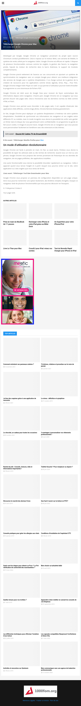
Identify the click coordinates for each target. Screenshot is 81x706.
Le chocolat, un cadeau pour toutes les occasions (20, 432)
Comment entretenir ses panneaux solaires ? (18, 364)
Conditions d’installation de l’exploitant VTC (56, 533)
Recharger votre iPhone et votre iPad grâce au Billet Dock (39, 224)
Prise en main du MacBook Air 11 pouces (13, 223)
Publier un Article (42, 700)
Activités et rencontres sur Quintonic (15, 668)
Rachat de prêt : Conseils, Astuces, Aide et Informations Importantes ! (17, 468)
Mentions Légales (29, 700)
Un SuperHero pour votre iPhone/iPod (64, 223)
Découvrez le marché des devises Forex (16, 501)
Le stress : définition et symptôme (52, 398)
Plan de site (54, 700)
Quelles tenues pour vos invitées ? (15, 600)
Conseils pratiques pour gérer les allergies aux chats (21, 533)
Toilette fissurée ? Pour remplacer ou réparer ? (57, 467)
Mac (42, 140)
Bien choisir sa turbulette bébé (51, 566)
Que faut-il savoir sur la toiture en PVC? (54, 501)
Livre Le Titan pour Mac (12, 248)
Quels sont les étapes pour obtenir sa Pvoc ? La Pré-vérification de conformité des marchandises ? (21, 566)
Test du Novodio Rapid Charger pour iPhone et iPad (65, 249)
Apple (5, 41)
